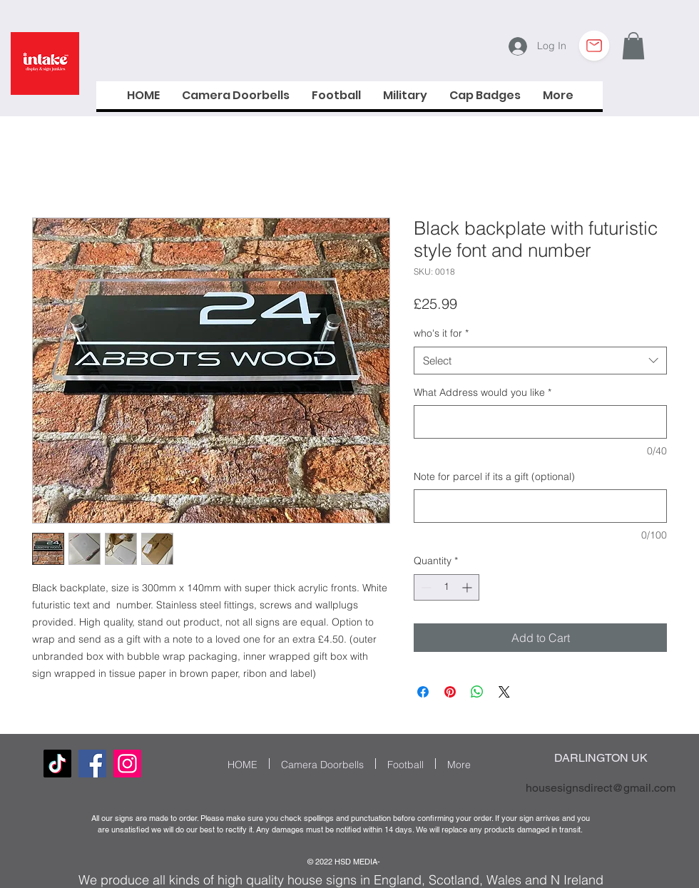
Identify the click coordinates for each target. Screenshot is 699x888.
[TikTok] (57, 763)
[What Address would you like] (540, 422)
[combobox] (540, 360)
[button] (633, 45)
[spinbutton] (446, 587)
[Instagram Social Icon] (127, 763)
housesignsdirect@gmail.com (600, 788)
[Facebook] (92, 763)
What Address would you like (482, 392)
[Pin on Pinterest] (450, 691)
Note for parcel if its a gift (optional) (494, 476)
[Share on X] (504, 691)
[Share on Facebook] (423, 691)
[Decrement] (425, 587)
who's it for (441, 333)
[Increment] (468, 587)
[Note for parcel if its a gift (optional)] (540, 506)
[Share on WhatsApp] (477, 691)
